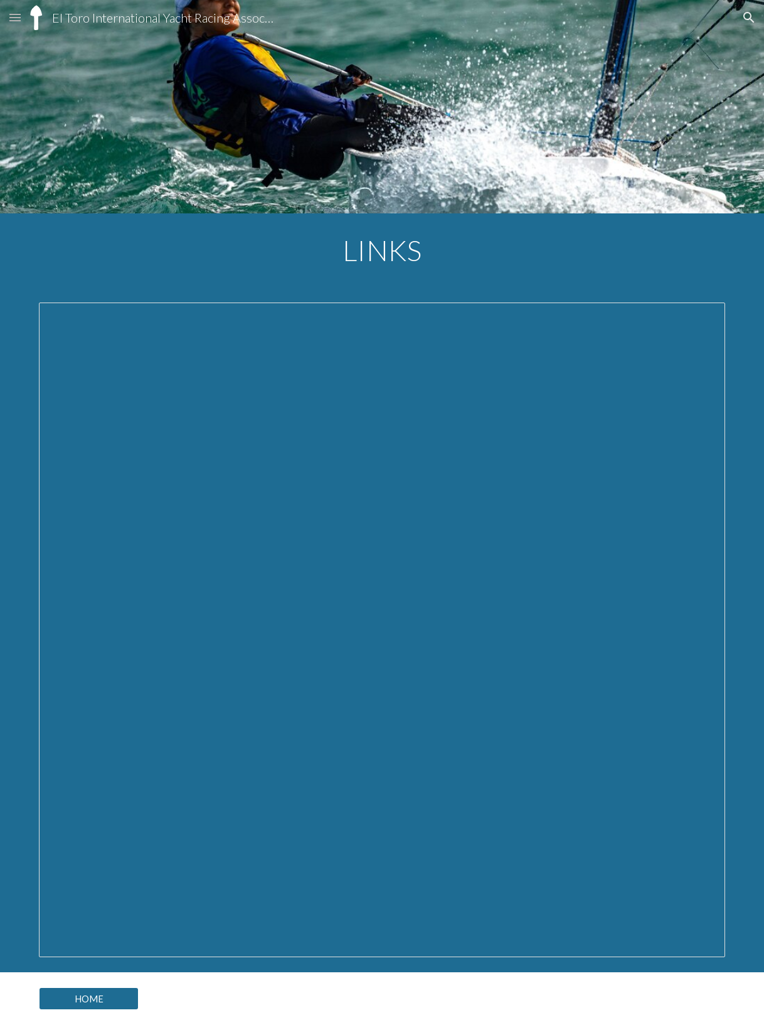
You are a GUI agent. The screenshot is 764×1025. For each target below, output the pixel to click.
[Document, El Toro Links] (382, 630)
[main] (382, 250)
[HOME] (89, 998)
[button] (15, 17)
